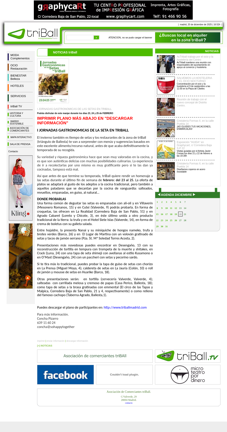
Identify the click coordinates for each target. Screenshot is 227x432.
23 (162, 220)
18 (171, 214)
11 (171, 208)
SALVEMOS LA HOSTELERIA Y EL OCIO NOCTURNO (194, 80)
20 (180, 214)
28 (185, 220)
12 (176, 208)
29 (157, 226)
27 (180, 220)
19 (176, 214)
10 (166, 208)
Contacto (13, 151)
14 (185, 208)
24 (166, 220)
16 (162, 214)
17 (166, 214)
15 (157, 214)
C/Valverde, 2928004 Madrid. (129, 398)
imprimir (41, 341)
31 (166, 226)
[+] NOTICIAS (44, 345)
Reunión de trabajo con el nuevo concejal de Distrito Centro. (192, 102)
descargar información (77, 341)
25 (171, 220)
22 (157, 220)
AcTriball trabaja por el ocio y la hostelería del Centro (195, 58)
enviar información (56, 341)
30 (162, 226)
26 (176, 220)
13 (180, 208)
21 (185, 214)
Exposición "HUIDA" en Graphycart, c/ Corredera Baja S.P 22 (194, 145)
